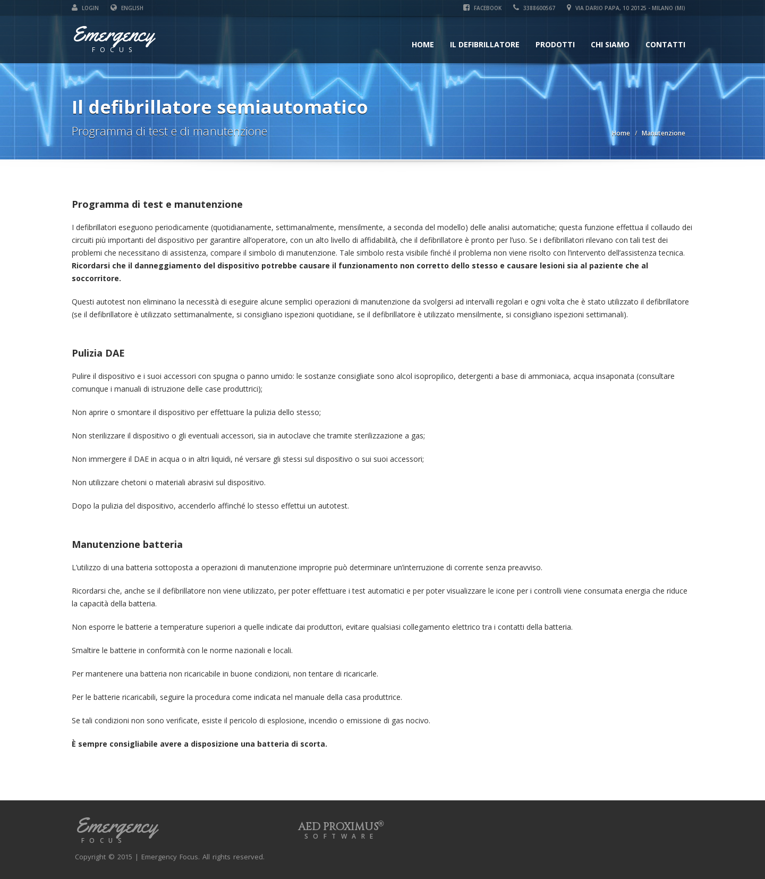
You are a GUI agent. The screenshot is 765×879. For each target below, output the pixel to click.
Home (423, 44)
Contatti (665, 44)
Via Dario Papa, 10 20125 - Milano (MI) (626, 8)
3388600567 (534, 8)
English (126, 8)
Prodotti (555, 44)
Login (85, 8)
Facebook (482, 8)
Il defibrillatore (485, 44)
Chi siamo (610, 44)
